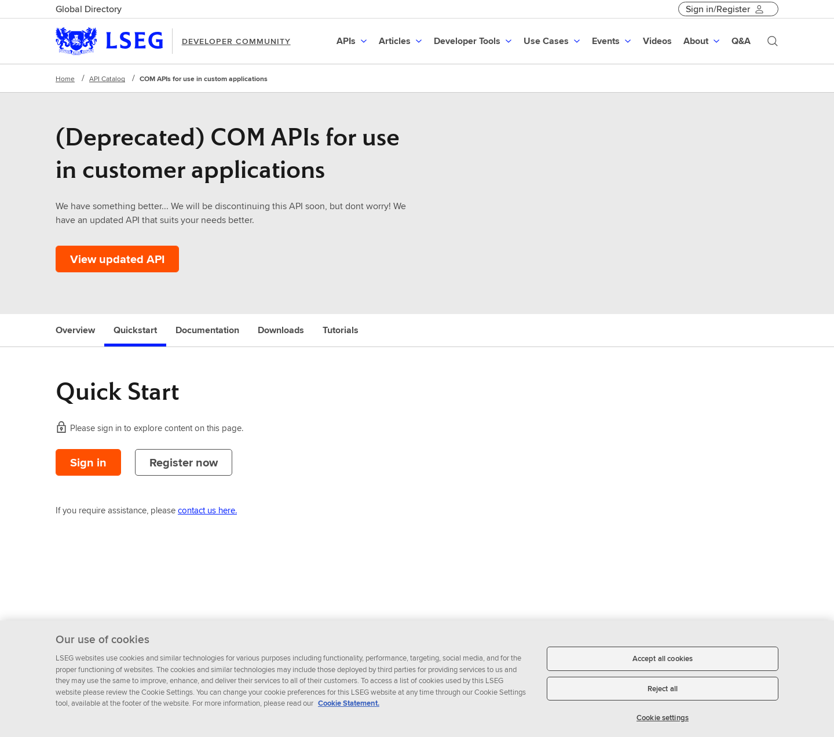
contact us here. (207, 510)
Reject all (663, 693)
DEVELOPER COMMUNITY (236, 41)
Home (65, 78)
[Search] (772, 41)
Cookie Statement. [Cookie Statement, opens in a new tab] (348, 708)
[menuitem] (353, 41)
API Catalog (107, 78)
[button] (353, 41)
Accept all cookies (662, 663)
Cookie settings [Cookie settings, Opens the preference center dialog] (663, 722)
